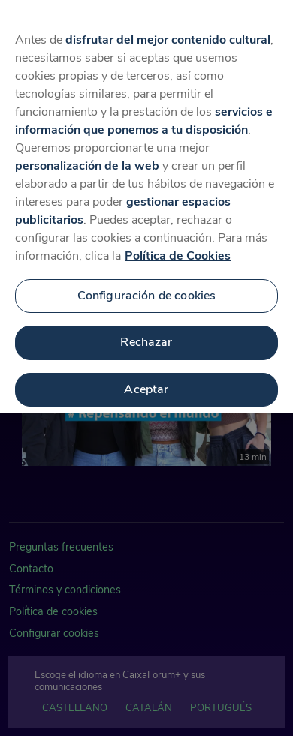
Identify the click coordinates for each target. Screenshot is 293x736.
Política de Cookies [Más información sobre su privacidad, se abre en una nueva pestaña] (178, 247)
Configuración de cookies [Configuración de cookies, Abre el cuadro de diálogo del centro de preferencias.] (146, 287)
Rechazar (146, 334)
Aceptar (146, 381)
